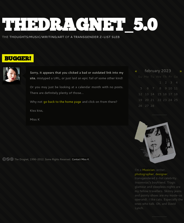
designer (161, 174)
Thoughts (18, 36)
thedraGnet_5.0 (79, 25)
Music (34, 36)
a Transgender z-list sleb (95, 36)
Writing (49, 36)
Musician (148, 170)
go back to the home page (62, 101)
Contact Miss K (80, 159)
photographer (144, 174)
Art (61, 36)
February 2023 (158, 70)
